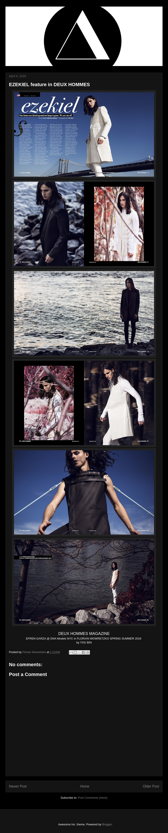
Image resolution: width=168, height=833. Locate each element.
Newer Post (18, 786)
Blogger (107, 824)
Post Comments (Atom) (92, 797)
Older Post (151, 786)
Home (84, 786)
